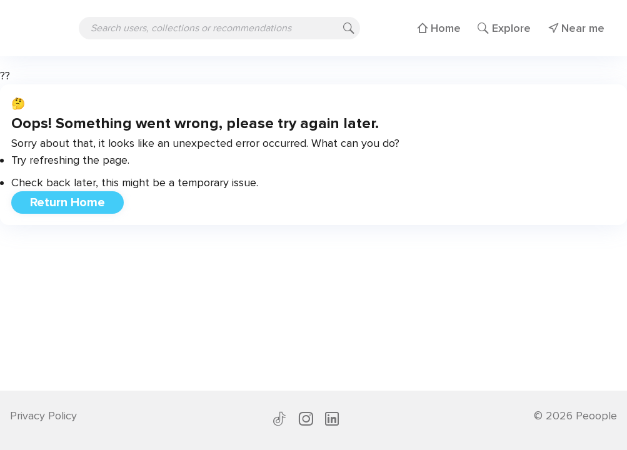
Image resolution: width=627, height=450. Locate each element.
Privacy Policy (43, 415)
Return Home (67, 202)
